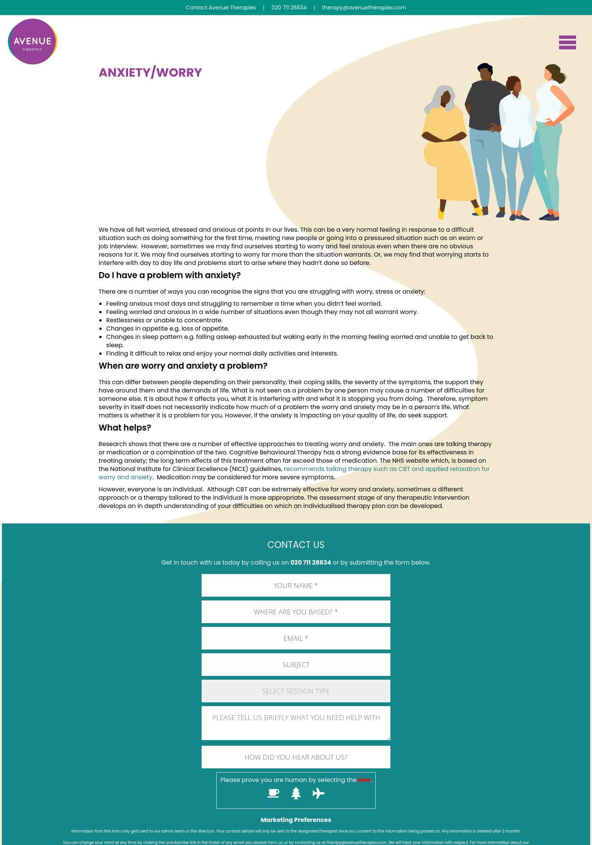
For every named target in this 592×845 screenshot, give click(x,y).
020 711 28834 (310, 562)
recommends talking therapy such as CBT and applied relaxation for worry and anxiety (294, 473)
